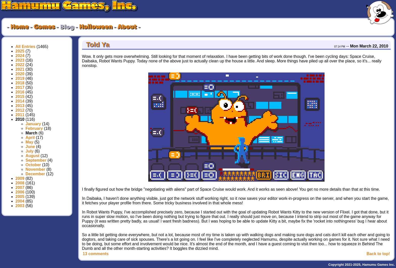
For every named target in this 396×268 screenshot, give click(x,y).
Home (19, 27)
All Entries (25, 46)
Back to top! (378, 254)
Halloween (95, 27)
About (127, 27)
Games (44, 27)
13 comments (96, 254)
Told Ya (96, 44)
